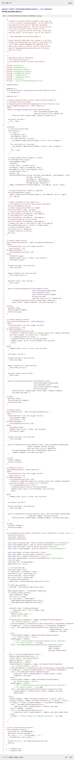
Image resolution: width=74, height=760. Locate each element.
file (39, 16)
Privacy (16, 757)
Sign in (70, 3)
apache (5, 9)
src (42, 9)
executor (48, 9)
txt (66, 757)
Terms (21, 757)
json (70, 757)
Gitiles (11, 757)
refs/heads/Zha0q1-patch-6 (26, 9)
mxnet (11, 9)
